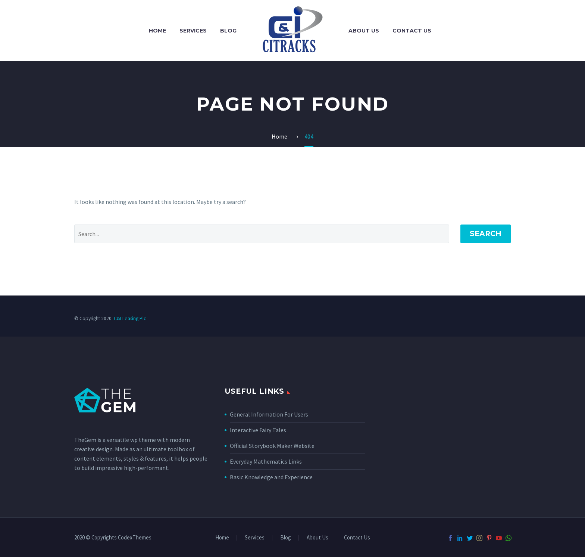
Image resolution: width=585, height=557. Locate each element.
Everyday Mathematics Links (266, 461)
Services (193, 30)
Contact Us (411, 30)
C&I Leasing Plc (130, 318)
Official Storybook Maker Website (272, 445)
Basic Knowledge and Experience (271, 477)
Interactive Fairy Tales (258, 430)
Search (485, 233)
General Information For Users (269, 414)
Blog (228, 30)
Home (157, 30)
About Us (363, 30)
